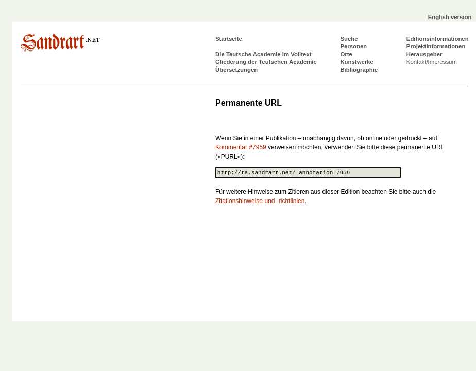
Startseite (228, 39)
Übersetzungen (236, 69)
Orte (346, 54)
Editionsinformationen (437, 39)
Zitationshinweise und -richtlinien (259, 201)
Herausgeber (424, 54)
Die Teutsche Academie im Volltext (263, 54)
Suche (349, 39)
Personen (353, 46)
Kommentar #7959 (240, 147)
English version (450, 17)
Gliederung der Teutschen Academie (266, 62)
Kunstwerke (356, 62)
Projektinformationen (436, 46)
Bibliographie (359, 69)
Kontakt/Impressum (431, 62)
